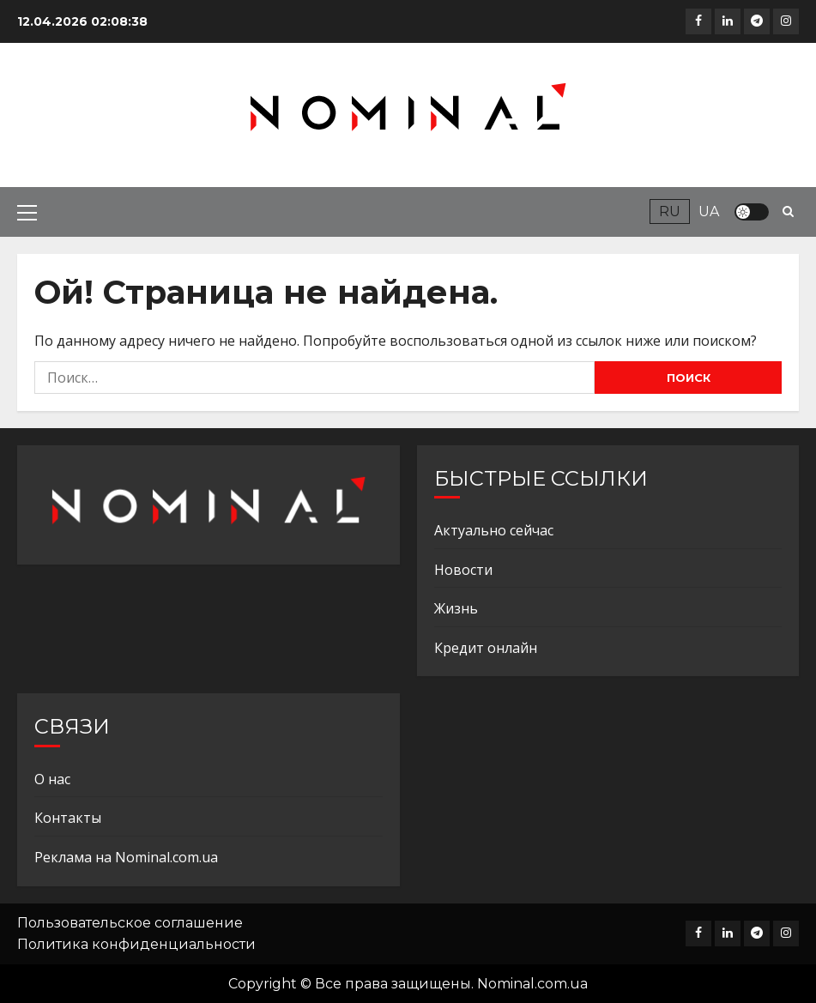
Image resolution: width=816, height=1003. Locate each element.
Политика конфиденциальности (136, 944)
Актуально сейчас (493, 530)
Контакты (67, 817)
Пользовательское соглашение (130, 923)
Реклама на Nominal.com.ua (126, 857)
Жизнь (456, 608)
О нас (52, 779)
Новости (463, 569)
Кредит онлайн (485, 647)
